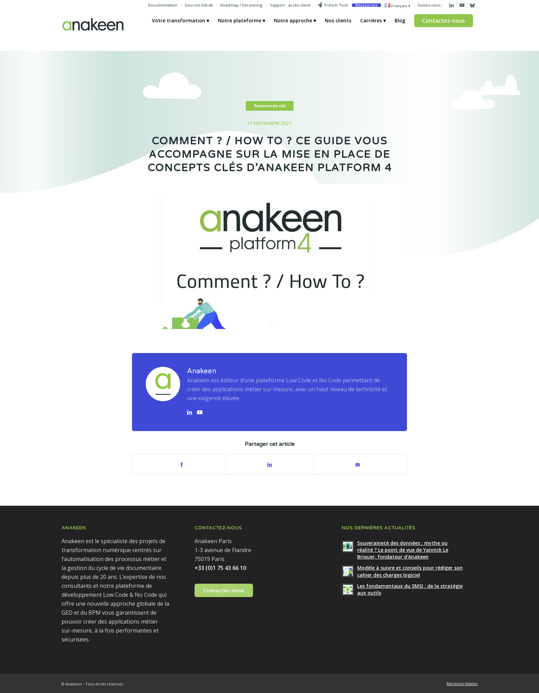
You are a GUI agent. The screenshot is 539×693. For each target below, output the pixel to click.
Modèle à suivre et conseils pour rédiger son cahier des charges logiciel (410, 571)
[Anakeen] (93, 30)
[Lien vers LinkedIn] (451, 5)
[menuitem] (163, 5)
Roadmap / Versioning (241, 5)
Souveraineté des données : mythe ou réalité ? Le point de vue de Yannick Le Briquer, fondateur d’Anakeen (402, 550)
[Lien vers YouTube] (199, 412)
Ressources (366, 5)
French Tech (336, 5)
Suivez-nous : (430, 5)
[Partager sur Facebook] (182, 464)
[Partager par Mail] (358, 464)
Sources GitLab (199, 5)
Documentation (162, 5)
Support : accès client (290, 5)
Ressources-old (269, 105)
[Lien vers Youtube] (462, 5)
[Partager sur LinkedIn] (270, 464)
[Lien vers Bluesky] (472, 5)
